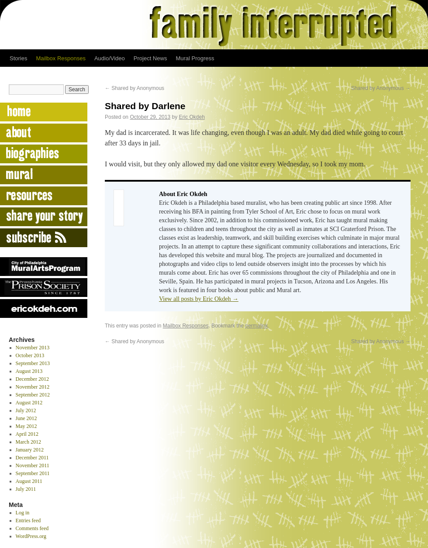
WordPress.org (31, 536)
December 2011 (32, 458)
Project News (150, 58)
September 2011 (33, 473)
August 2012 (29, 403)
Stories (18, 58)
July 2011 (26, 489)
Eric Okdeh (192, 117)
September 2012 (33, 395)
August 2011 (29, 481)
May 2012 (26, 426)
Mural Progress (195, 58)
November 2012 (33, 387)
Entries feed (28, 520)
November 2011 (32, 465)
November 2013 (33, 348)
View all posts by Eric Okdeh (198, 299)
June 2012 (26, 418)
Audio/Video (109, 58)
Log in (23, 513)
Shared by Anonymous (134, 88)
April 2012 (27, 434)
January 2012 (30, 450)
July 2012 (26, 410)
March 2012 (28, 442)
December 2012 (32, 379)
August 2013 (29, 371)
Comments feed (32, 528)
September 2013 (33, 363)
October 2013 (30, 355)
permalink (256, 326)
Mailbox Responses (60, 58)
